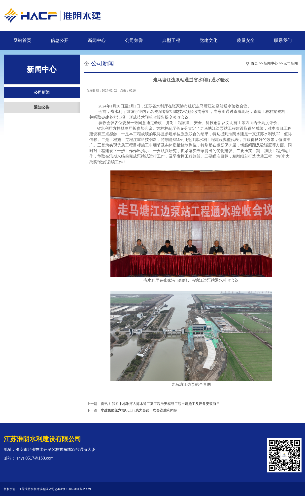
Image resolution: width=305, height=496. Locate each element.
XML (89, 489)
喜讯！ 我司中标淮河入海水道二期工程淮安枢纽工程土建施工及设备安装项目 (160, 404)
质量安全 (246, 40)
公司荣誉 (134, 40)
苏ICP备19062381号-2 (70, 489)
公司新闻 (42, 92)
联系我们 (283, 40)
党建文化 (208, 40)
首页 (254, 63)
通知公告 (42, 107)
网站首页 (22, 40)
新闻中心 (97, 40)
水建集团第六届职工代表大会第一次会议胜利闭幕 (139, 410)
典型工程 (171, 40)
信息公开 (59, 40)
